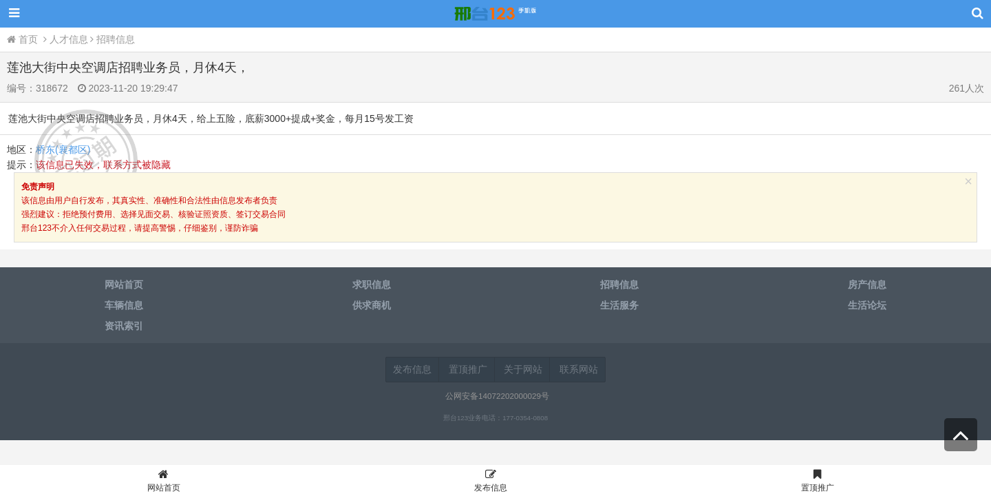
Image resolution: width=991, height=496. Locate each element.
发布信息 (412, 369)
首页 (24, 39)
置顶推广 (468, 369)
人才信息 (69, 39)
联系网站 (579, 369)
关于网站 (523, 369)
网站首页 (163, 483)
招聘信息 (115, 39)
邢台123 (495, 14)
